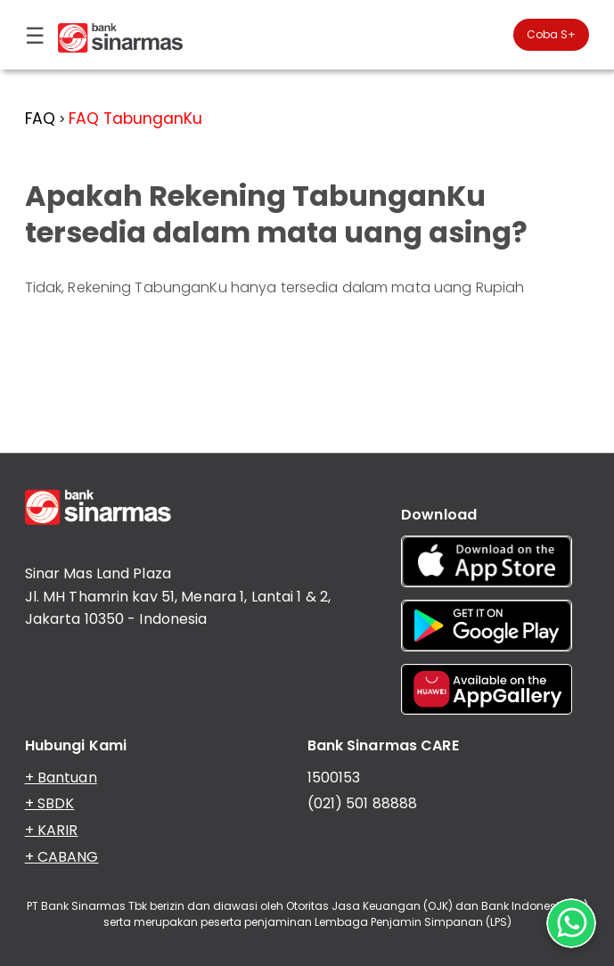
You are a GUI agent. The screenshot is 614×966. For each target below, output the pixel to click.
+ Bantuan (61, 777)
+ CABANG (62, 857)
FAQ (40, 118)
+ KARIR (51, 830)
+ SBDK (50, 803)
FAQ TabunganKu (135, 118)
